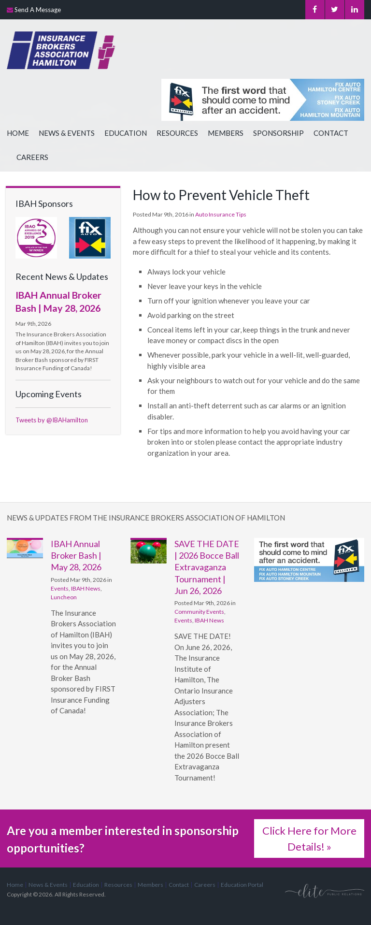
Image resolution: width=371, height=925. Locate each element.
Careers (32, 157)
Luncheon (64, 597)
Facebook (315, 9)
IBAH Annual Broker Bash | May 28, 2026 (76, 555)
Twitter (334, 9)
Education (125, 133)
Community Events (199, 611)
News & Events (67, 133)
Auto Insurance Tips (220, 214)
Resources (177, 133)
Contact (331, 133)
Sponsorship (278, 133)
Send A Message (37, 10)
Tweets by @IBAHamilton (51, 420)
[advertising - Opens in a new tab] (90, 237)
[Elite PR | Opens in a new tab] (324, 890)
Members (225, 133)
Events (60, 588)
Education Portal (242, 884)
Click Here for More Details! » (309, 838)
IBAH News (85, 588)
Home (18, 133)
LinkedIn (354, 9)
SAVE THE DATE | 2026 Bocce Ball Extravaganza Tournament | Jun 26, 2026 (206, 567)
